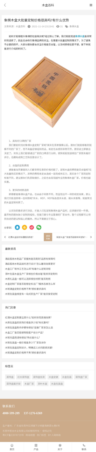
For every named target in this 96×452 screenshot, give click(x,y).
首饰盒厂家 (81, 377)
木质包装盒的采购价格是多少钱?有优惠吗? (27, 322)
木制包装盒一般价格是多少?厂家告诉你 (25, 342)
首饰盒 (10, 377)
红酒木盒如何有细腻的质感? (20, 237)
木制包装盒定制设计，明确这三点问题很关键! (28, 347)
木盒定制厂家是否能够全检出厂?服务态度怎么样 (30, 283)
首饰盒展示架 (13, 383)
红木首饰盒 (23, 377)
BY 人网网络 (54, 435)
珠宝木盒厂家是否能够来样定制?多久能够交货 (75, 237)
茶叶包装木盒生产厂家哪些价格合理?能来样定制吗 (31, 273)
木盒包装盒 (57, 383)
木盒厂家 (29, 383)
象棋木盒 (74, 26)
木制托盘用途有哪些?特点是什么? (22, 337)
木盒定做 (53, 377)
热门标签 (41, 435)
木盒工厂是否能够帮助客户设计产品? (24, 332)
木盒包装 (67, 377)
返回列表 (48, 237)
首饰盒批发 (39, 377)
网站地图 (30, 435)
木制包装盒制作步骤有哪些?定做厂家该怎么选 (29, 327)
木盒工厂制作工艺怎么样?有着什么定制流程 (27, 268)
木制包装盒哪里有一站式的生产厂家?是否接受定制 (31, 293)
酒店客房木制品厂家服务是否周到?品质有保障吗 (30, 258)
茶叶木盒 (42, 383)
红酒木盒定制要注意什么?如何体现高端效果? (28, 317)
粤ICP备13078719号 (13, 435)
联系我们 (8, 406)
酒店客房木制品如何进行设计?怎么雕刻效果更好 (30, 263)
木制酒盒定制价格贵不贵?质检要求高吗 (25, 288)
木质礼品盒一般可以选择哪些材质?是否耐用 (27, 278)
